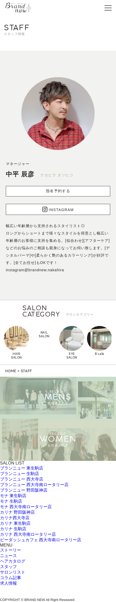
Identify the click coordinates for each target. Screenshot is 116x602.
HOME (10, 371)
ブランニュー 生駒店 (19, 473)
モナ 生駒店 (11, 501)
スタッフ (8, 566)
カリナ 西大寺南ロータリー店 (28, 534)
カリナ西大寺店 (15, 518)
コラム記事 (10, 577)
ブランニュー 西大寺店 (21, 479)
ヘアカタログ (12, 561)
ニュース (8, 555)
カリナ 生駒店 (13, 529)
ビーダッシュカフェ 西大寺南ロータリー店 (40, 540)
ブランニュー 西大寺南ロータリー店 (34, 484)
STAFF (26, 371)
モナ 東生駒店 (13, 495)
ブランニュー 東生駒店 (21, 468)
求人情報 (8, 583)
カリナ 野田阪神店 (17, 512)
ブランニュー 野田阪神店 (23, 490)
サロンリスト (12, 572)
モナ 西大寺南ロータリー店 (26, 506)
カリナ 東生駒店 (15, 523)
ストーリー (10, 550)
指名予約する (58, 192)
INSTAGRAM (58, 210)
